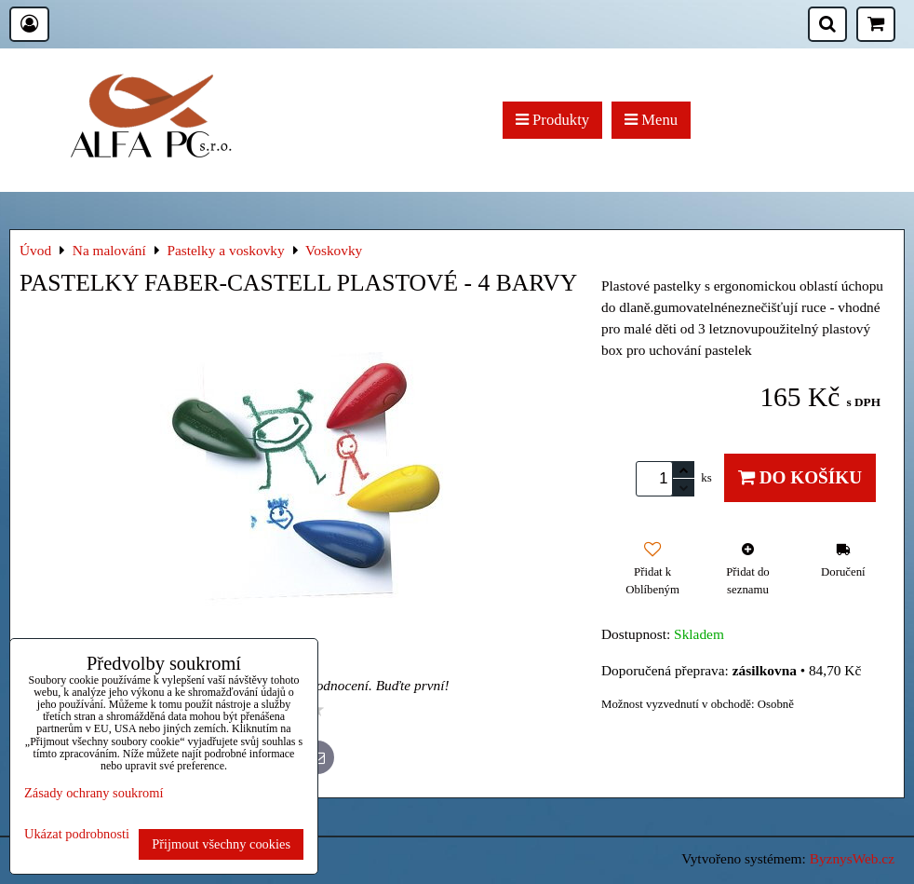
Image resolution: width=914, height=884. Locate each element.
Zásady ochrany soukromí (93, 792)
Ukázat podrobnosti (76, 834)
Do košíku (800, 477)
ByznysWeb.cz (852, 858)
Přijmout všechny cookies (221, 843)
